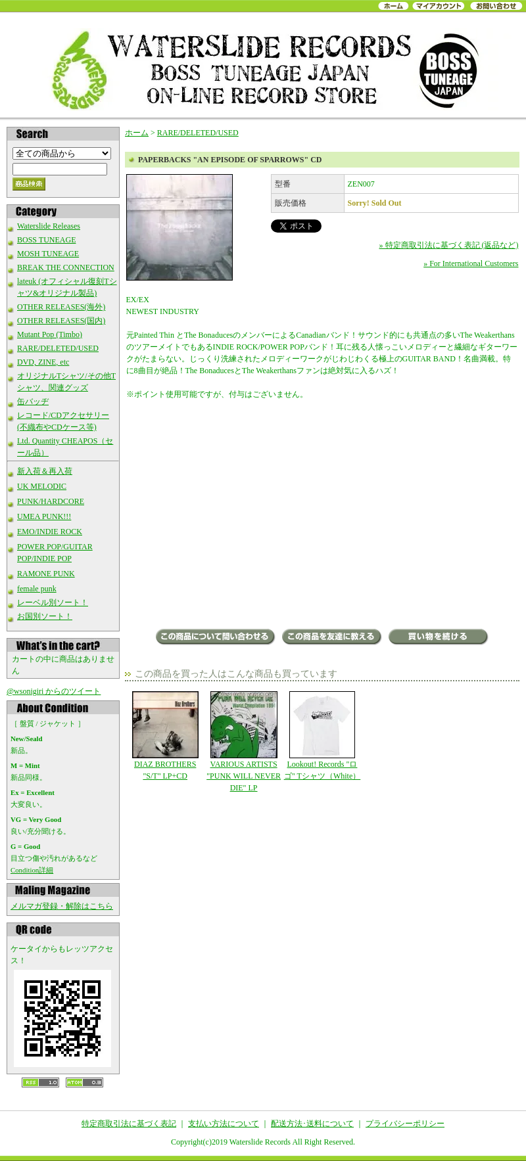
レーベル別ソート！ (52, 602)
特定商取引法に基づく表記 (129, 1123)
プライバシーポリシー (405, 1123)
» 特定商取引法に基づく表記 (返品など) (449, 245)
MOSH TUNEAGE (48, 253)
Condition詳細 (32, 870)
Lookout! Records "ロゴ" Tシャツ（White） (322, 736)
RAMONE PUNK (46, 573)
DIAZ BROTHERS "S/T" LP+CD (165, 736)
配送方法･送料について (312, 1123)
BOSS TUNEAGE (46, 239)
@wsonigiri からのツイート (54, 691)
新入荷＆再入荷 (44, 471)
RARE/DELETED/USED (58, 348)
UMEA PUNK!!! (44, 516)
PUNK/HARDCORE (50, 501)
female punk (37, 588)
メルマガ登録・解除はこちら (62, 906)
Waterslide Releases (48, 226)
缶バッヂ (33, 401)
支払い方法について (223, 1123)
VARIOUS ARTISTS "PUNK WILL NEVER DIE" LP (243, 741)
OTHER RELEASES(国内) (61, 320)
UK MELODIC (41, 486)
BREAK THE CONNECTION (65, 267)
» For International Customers (470, 263)
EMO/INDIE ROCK (49, 531)
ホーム (137, 132)
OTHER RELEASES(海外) (61, 306)
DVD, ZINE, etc (43, 362)
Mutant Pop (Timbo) (49, 334)
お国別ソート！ (44, 616)
